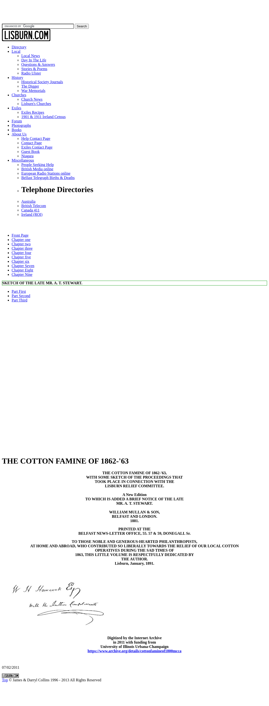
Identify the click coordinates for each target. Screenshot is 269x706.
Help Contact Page (35, 138)
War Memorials (33, 91)
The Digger (30, 86)
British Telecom (33, 206)
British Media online (37, 169)
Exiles (16, 108)
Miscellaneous (23, 160)
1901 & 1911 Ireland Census (43, 117)
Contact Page (31, 143)
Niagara (27, 156)
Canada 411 (30, 210)
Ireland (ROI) (32, 214)
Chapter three (22, 248)
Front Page (20, 235)
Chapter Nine (22, 274)
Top (5, 680)
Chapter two (21, 244)
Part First (19, 291)
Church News (32, 99)
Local (16, 51)
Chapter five (21, 257)
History (17, 77)
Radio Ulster (31, 73)
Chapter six (20, 261)
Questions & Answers (38, 64)
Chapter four (21, 253)
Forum (17, 121)
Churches (19, 95)
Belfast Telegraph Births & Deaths (48, 178)
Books (17, 130)
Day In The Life (33, 60)
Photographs (21, 125)
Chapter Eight (22, 270)
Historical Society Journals (42, 82)
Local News (30, 56)
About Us (19, 134)
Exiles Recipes (32, 112)
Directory (19, 47)
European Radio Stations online (45, 173)
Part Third (19, 300)
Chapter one (21, 240)
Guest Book (30, 152)
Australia (28, 201)
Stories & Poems (34, 69)
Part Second (21, 296)
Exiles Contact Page (36, 147)
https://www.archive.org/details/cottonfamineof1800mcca (134, 651)
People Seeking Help (37, 165)
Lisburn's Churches (36, 104)
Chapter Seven (23, 266)
